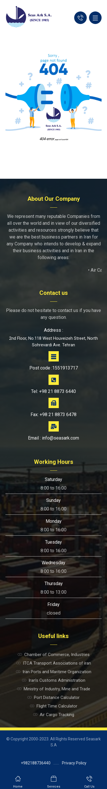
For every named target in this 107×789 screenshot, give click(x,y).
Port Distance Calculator (53, 697)
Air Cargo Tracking (53, 714)
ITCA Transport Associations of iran (53, 663)
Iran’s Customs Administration (53, 680)
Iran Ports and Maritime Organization (53, 671)
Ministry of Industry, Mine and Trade (53, 688)
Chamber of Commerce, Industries (54, 654)
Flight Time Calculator (53, 706)
